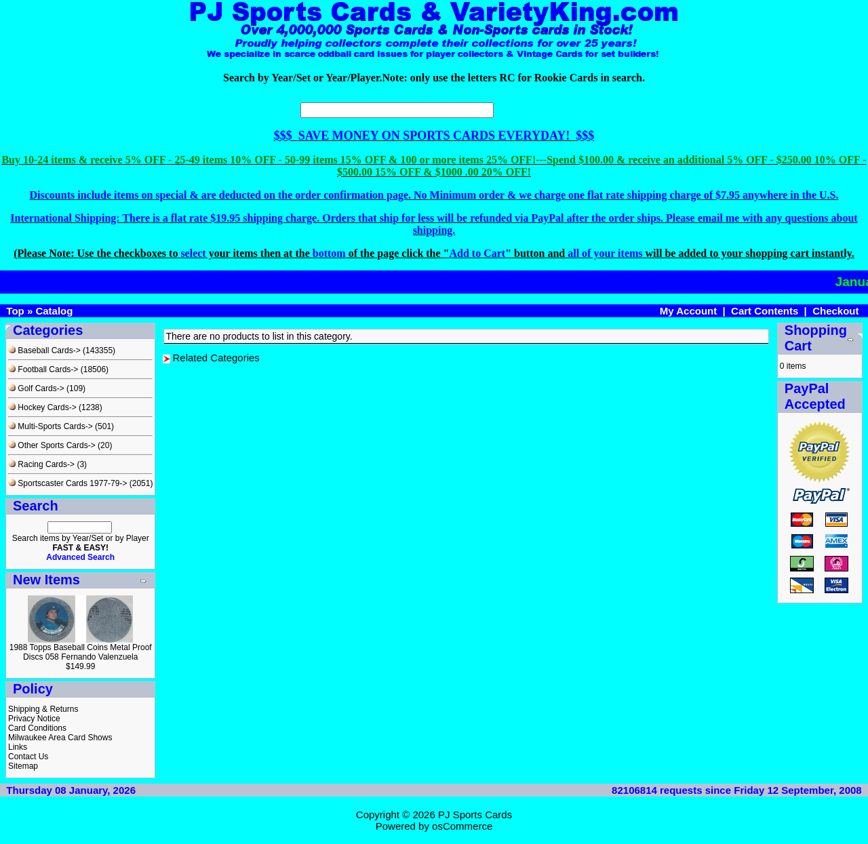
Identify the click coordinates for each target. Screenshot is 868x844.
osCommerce (462, 826)
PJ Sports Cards (475, 814)
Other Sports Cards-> (52, 445)
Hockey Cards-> (42, 407)
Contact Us (28, 756)
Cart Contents (764, 311)
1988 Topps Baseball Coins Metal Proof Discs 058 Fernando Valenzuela (80, 652)
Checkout (835, 311)
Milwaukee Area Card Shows (60, 737)
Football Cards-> (43, 369)
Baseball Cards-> (44, 350)
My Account (688, 311)
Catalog (54, 311)
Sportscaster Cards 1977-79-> (67, 483)
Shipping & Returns (43, 709)
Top (15, 311)
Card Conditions (37, 728)
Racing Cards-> (41, 464)
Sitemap (23, 766)
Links (17, 747)
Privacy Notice (34, 718)
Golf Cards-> (36, 388)
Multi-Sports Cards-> (50, 426)
